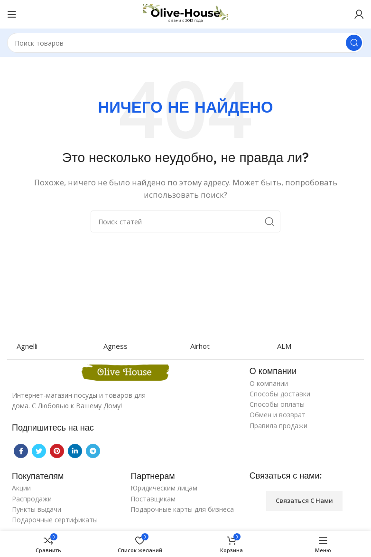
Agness (115, 346)
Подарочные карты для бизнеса (182, 509)
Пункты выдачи (36, 509)
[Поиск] (185, 43)
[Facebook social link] (21, 451)
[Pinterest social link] (57, 451)
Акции (21, 487)
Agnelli (27, 346)
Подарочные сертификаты (55, 519)
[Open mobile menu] (11, 14)
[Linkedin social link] (75, 451)
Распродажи (32, 498)
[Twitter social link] (39, 451)
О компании (269, 383)
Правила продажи (278, 425)
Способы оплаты (277, 404)
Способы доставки (280, 393)
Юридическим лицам (163, 487)
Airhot (200, 346)
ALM (284, 346)
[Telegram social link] (93, 451)
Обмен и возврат (278, 414)
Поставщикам (153, 498)
